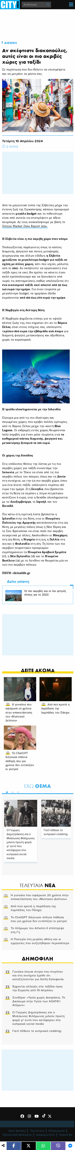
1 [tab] (6, 791)
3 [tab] (17, 791)
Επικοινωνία (57, 1131)
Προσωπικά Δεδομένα (17, 1134)
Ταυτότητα (37, 1131)
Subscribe (66, 1134)
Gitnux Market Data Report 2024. (25, 226)
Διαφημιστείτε (45, 1134)
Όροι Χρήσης (17, 1131)
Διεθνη (10, 43)
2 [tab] (11, 791)
